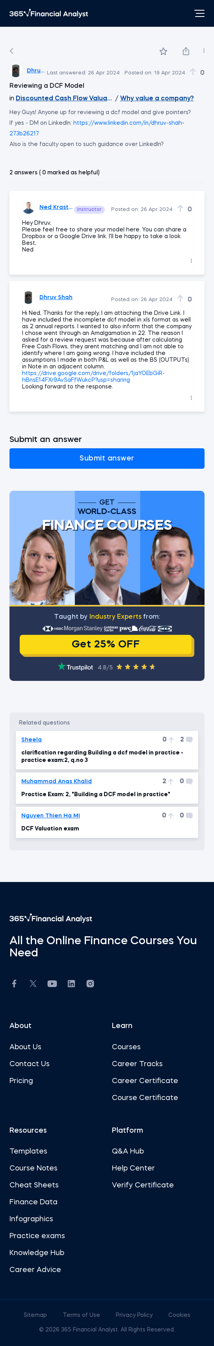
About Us (25, 1047)
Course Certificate (145, 1098)
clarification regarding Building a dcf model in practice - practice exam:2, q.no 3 (102, 756)
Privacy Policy (135, 1315)
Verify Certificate (143, 1185)
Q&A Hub (128, 1151)
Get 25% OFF (106, 645)
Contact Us (29, 1064)
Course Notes (33, 1168)
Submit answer (107, 458)
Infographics (31, 1219)
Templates (28, 1151)
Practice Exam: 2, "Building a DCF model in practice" (95, 794)
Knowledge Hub (36, 1253)
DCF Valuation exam (50, 829)
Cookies (179, 1315)
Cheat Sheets (34, 1185)
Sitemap (36, 1315)
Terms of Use (82, 1315)
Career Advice (35, 1270)
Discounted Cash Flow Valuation (65, 99)
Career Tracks (137, 1064)
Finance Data (33, 1202)
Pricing (21, 1081)
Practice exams (37, 1236)
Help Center (133, 1168)
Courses (126, 1047)
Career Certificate (145, 1081)
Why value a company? (157, 99)
